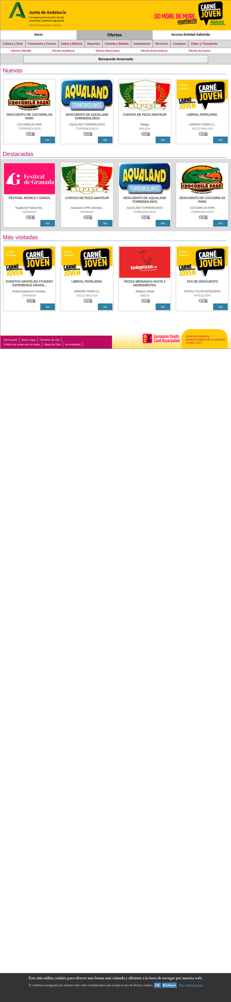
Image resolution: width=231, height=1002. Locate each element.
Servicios (161, 43)
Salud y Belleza (71, 43)
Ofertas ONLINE (21, 50)
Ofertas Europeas (200, 50)
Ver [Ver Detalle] (47, 140)
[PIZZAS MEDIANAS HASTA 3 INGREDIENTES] (144, 284)
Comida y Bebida (117, 43)
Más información (190, 985)
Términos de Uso (49, 339)
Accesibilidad (72, 344)
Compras (179, 43)
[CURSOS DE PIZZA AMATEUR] (144, 117)
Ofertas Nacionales (108, 50)
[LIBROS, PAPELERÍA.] (202, 117)
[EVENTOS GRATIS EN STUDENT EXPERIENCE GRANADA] (29, 284)
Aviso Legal (28, 339)
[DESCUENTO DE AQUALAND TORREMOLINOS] (86, 117)
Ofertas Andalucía (63, 50)
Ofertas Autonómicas (154, 50)
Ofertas (114, 35)
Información (11, 339)
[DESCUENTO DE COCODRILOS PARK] (29, 117)
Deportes (93, 43)
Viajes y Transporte (204, 43)
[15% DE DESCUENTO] (202, 284)
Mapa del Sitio (52, 344)
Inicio (38, 34)
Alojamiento (142, 43)
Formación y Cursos (42, 43)
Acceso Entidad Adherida (190, 34)
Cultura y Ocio (13, 43)
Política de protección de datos (22, 344)
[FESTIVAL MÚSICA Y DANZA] (29, 200)
